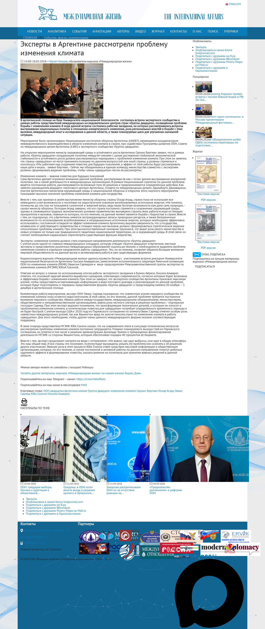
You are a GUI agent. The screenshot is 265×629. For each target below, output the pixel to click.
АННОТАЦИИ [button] (101, 31)
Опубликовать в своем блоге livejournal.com (213, 51)
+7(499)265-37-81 (35, 543)
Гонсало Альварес (58, 393)
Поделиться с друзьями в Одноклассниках (211, 69)
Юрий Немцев (58, 61)
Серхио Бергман (147, 391)
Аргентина (71, 391)
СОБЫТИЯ (79, 31)
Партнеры (86, 523)
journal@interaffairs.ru (34, 537)
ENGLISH (233, 4)
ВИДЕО (140, 31)
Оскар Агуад (166, 391)
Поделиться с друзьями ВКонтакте (217, 59)
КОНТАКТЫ (178, 31)
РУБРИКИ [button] (231, 31)
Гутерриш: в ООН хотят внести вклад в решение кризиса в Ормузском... (79, 490)
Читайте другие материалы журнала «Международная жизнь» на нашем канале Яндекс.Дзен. (81, 373)
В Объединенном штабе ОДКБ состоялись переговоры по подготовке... (218, 142)
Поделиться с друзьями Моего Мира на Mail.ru (218, 63)
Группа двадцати (99, 391)
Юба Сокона (39, 393)
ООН (46, 391)
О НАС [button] (197, 31)
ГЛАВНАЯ (30, 37)
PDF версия (208, 200)
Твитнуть (200, 47)
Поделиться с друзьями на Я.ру (215, 56)
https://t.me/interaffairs (91, 379)
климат (82, 391)
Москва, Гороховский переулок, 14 (46, 530)
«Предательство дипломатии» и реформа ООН (166, 490)
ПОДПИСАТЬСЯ (205, 266)
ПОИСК (213, 31)
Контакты (28, 523)
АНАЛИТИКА (57, 31)
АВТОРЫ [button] (123, 31)
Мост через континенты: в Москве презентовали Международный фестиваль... (219, 119)
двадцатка (57, 391)
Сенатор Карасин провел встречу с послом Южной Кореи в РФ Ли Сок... (219, 96)
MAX (84, 385)
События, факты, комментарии (66, 37)
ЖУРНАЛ (158, 31)
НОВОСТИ (34, 31)
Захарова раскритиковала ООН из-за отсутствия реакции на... (124, 490)
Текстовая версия (208, 194)
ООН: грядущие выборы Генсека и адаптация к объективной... (36, 490)
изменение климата (123, 391)
